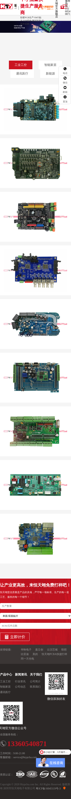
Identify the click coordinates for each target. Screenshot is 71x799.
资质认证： (6, 774)
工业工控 (21, 64)
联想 (64, 649)
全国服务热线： (9, 734)
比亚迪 (25, 654)
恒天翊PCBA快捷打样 (54, 654)
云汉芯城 (52, 649)
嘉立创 (39, 649)
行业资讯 (20, 681)
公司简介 (35, 681)
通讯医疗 (22, 73)
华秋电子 (26, 649)
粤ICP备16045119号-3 (48, 788)
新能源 (50, 73)
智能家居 (50, 64)
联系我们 (35, 687)
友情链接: (5, 649)
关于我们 (36, 674)
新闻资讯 (21, 674)
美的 (35, 654)
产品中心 (6, 674)
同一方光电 (27, 658)
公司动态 (20, 687)
